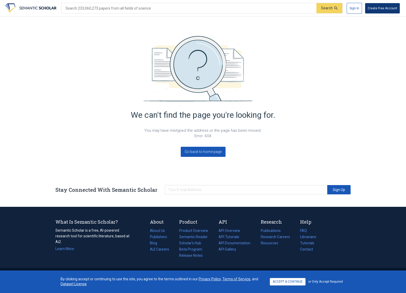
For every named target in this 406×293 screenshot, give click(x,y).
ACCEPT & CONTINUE (288, 281)
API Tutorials (229, 237)
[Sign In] (354, 8)
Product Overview (193, 231)
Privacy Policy (210, 279)
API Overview (229, 231)
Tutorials (307, 243)
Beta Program (190, 249)
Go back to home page (203, 152)
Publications (271, 231)
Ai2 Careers (159, 249)
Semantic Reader (193, 237)
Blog (155, 243)
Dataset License (74, 284)
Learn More (64, 249)
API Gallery (227, 249)
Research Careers (275, 237)
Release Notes (191, 255)
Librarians (308, 237)
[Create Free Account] (382, 8)
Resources (269, 243)
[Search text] (188, 8)
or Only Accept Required (325, 281)
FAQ (303, 231)
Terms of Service (236, 279)
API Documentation (234, 243)
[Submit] (329, 8)
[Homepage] (30, 8)
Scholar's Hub (190, 243)
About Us (157, 231)
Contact (306, 249)
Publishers (158, 237)
